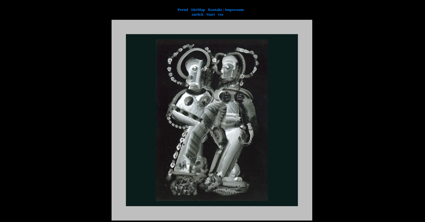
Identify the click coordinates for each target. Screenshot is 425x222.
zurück (198, 14)
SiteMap (198, 9)
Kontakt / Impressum (226, 9)
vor (219, 14)
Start (210, 14)
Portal (183, 9)
